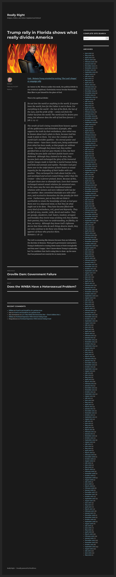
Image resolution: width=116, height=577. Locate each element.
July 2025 (88, 76)
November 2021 (90, 166)
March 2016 (89, 308)
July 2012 (88, 398)
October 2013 (89, 367)
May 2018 (88, 254)
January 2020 (89, 212)
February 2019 (89, 235)
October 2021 (89, 168)
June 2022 (88, 151)
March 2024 (89, 110)
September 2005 (90, 547)
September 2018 (90, 246)
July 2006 (88, 526)
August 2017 (89, 273)
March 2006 (89, 534)
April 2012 (88, 404)
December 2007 (90, 492)
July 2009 (88, 463)
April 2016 (88, 306)
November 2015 (90, 317)
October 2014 (89, 344)
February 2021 (89, 185)
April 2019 (88, 231)
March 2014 (88, 356)
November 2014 (90, 342)
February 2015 (89, 335)
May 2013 (88, 377)
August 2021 (89, 172)
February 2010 (89, 455)
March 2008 (89, 486)
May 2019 (88, 229)
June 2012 (88, 400)
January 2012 (89, 409)
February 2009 (89, 471)
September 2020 (90, 195)
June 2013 (88, 375)
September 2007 (90, 498)
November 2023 (90, 118)
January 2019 (89, 237)
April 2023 (88, 131)
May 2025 (88, 80)
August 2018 (89, 248)
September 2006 (90, 521)
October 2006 (89, 519)
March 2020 (89, 208)
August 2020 (89, 197)
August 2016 (89, 298)
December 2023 (90, 116)
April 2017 (88, 281)
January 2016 (89, 312)
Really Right (16, 15)
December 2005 (90, 540)
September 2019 (90, 220)
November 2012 (90, 390)
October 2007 (89, 496)
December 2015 (90, 315)
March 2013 (88, 381)
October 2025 (89, 70)
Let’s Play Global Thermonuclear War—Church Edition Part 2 (41, 315)
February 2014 (89, 358)
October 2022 (89, 143)
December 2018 (90, 239)
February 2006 (89, 536)
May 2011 (88, 425)
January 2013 (89, 386)
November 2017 (90, 266)
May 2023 (88, 128)
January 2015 (89, 338)
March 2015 (88, 333)
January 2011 (89, 434)
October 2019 (89, 218)
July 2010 (88, 444)
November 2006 (90, 517)
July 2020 (88, 200)
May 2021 (88, 179)
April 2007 (88, 507)
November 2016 (90, 292)
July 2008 (88, 482)
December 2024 (90, 91)
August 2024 (89, 99)
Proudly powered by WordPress (26, 568)
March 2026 (89, 60)
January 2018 (89, 262)
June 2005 (88, 553)
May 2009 (88, 467)
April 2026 (88, 57)
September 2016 (90, 296)
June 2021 (88, 177)
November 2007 (90, 494)
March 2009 (89, 469)
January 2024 (89, 114)
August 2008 (89, 480)
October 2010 (89, 438)
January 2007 (89, 513)
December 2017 (90, 264)
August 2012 (89, 396)
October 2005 (89, 544)
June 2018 (88, 252)
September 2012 (90, 394)
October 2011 (89, 415)
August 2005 (89, 549)
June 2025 (88, 78)
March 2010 (88, 452)
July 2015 (88, 325)
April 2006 (88, 532)
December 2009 (90, 457)
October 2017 (89, 269)
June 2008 (88, 484)
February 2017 (89, 285)
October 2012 (89, 392)
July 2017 (88, 275)
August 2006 (89, 524)
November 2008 (90, 473)
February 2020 (89, 210)
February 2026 (89, 62)
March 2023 (89, 133)
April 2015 (88, 331)
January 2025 (89, 89)
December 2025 (90, 66)
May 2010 (88, 448)
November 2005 (90, 542)
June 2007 (88, 503)
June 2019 (88, 227)
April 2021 (88, 181)
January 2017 (89, 287)
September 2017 (90, 271)
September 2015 (90, 321)
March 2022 (89, 158)
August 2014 (89, 348)
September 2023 (90, 122)
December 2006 (90, 515)
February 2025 (89, 87)
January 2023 (89, 137)
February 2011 (89, 432)
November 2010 (90, 436)
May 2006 (88, 530)
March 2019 (89, 233)
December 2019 (90, 214)
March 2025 (89, 85)
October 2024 (89, 95)
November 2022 (90, 141)
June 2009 (88, 465)
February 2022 (89, 160)
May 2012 (88, 402)
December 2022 (90, 139)
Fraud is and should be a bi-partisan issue (29, 310)
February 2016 (89, 310)
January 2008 (89, 490)
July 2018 (88, 250)
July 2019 (88, 225)
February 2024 (89, 112)
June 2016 (88, 302)
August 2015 (89, 323)
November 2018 (90, 241)
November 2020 (90, 191)
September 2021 (90, 170)
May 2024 (88, 106)
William (9, 84)
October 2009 (89, 459)
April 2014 (88, 354)
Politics (9, 89)
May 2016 (88, 304)
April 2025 (88, 83)
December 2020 (90, 189)
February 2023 (89, 135)
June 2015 (88, 327)
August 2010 (89, 442)
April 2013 (88, 379)
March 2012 (88, 406)
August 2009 (89, 461)
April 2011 (88, 427)
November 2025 (90, 68)
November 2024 (90, 93)
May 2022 (88, 154)
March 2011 (88, 429)
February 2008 (89, 488)
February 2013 (89, 384)
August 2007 (89, 501)
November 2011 (90, 413)
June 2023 (88, 126)
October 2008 (89, 475)
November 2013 (90, 365)
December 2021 (90, 164)
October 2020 (89, 193)
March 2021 (88, 183)
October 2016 (89, 294)
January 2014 (89, 361)
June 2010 (88, 446)
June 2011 (88, 423)
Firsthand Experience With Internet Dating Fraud (31, 317)
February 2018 (89, 260)
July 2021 (88, 174)
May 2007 (88, 505)
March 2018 (88, 258)
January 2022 (89, 162)
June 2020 (88, 202)
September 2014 (90, 346)
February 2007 (89, 511)
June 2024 (88, 103)
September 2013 (90, 369)
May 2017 (88, 279)
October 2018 (89, 243)
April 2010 (88, 450)
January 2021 (89, 187)
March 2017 (88, 283)
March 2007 (89, 509)
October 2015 (89, 319)
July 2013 (88, 373)
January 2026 (89, 64)
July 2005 (88, 551)
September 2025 (90, 72)
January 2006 (89, 538)
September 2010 (90, 440)
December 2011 (90, 411)
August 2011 (89, 419)
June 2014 (88, 352)
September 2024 (90, 97)
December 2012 (90, 388)
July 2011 (87, 421)
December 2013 (90, 363)
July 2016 (88, 300)
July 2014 (88, 350)
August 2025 (89, 74)
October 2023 (89, 120)
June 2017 (88, 277)
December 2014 (90, 340)
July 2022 (88, 149)
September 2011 (90, 417)
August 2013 (89, 371)
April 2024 (88, 108)
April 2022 (88, 156)
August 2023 (89, 124)
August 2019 (89, 223)
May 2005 (88, 555)
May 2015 (88, 329)
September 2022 (90, 145)
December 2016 (90, 289)
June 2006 (88, 528)
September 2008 (90, 478)
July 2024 (88, 101)
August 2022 (89, 147)
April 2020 (88, 206)
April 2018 (88, 256)
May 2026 (88, 55)
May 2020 (88, 204)
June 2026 (88, 53)
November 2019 (90, 216)
